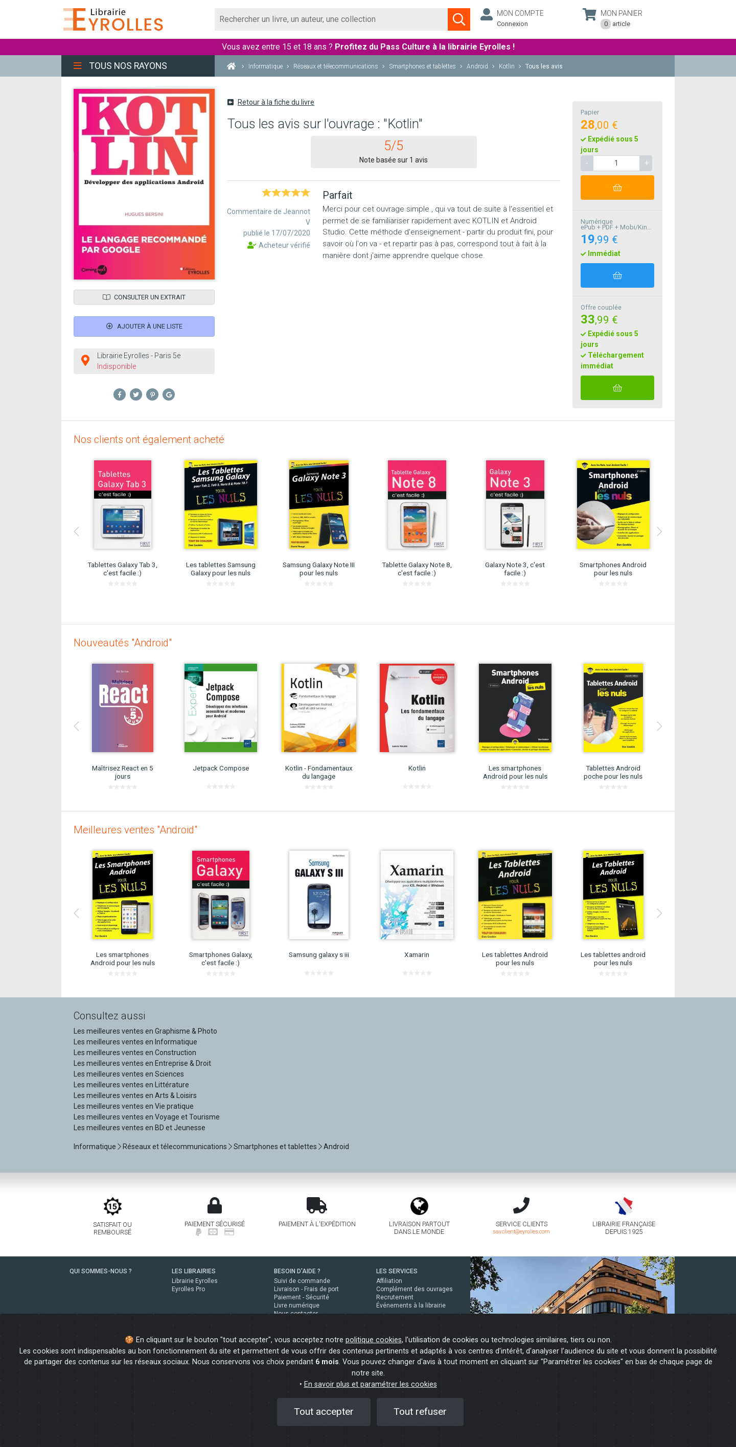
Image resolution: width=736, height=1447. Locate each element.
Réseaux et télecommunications (175, 1146)
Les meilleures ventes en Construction (135, 1052)
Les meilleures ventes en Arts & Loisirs (135, 1095)
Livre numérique (296, 1305)
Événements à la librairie (411, 1305)
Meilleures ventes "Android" (135, 830)
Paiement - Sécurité (301, 1297)
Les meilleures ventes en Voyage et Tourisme (147, 1117)
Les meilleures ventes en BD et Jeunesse (139, 1128)
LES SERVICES (397, 1271)
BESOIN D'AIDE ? (297, 1271)
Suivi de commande (302, 1281)
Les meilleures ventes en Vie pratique (134, 1106)
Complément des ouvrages (414, 1289)
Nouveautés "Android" (123, 643)
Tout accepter (324, 1411)
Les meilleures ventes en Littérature (131, 1085)
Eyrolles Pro (188, 1289)
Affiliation (389, 1281)
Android (336, 1146)
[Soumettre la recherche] (459, 19)
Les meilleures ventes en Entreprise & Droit (142, 1063)
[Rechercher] (331, 19)
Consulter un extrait (144, 297)
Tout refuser (420, 1411)
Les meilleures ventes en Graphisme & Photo (145, 1031)
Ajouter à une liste (144, 326)
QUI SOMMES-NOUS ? (101, 1271)
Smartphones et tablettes (275, 1146)
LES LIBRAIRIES (194, 1271)
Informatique (95, 1146)
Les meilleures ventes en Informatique (135, 1042)
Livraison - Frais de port (306, 1289)
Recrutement (394, 1297)
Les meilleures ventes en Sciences (129, 1074)
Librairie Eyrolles (195, 1281)
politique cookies (374, 1340)
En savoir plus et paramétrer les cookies (370, 1384)
